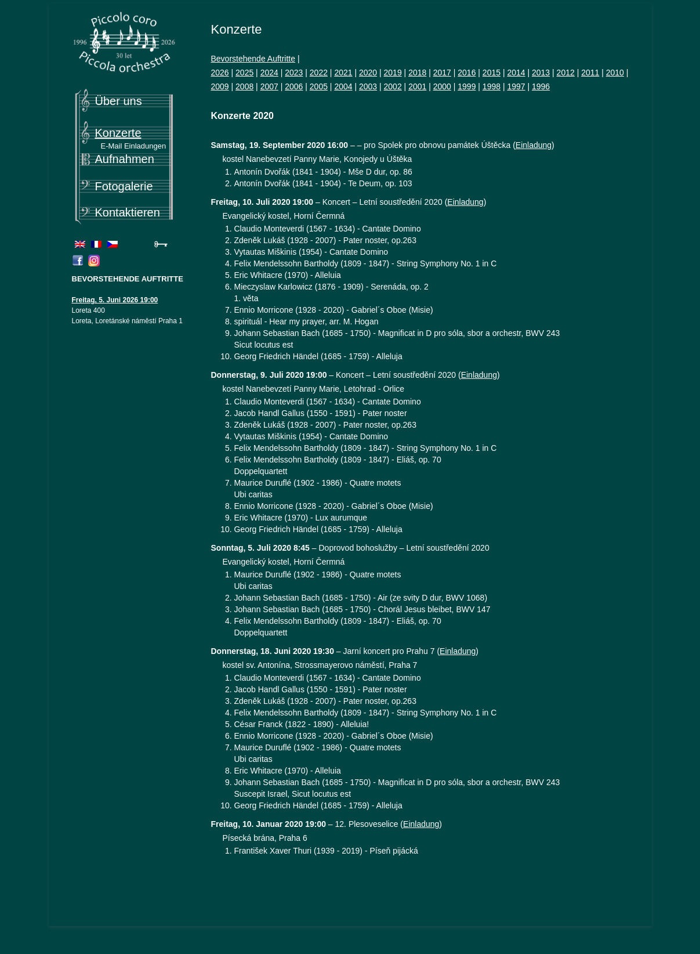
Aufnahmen (124, 159)
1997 (516, 86)
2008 (244, 86)
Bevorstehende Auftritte (253, 58)
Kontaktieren (127, 212)
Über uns (118, 101)
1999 (467, 86)
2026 (220, 72)
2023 (294, 72)
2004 (343, 86)
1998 (491, 86)
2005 (319, 86)
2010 (615, 72)
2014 (516, 72)
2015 (491, 72)
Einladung (534, 145)
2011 (590, 72)
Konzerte (118, 133)
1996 (541, 86)
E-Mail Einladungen (133, 146)
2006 (294, 86)
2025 (244, 72)
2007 (269, 86)
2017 (442, 72)
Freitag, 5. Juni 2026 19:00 (115, 300)
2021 (343, 72)
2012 (566, 72)
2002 (393, 86)
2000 (442, 86)
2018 (417, 72)
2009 (220, 86)
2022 (319, 72)
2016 (467, 72)
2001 (417, 86)
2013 (541, 72)
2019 (393, 72)
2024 (269, 72)
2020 (368, 72)
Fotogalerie (124, 186)
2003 (368, 86)
